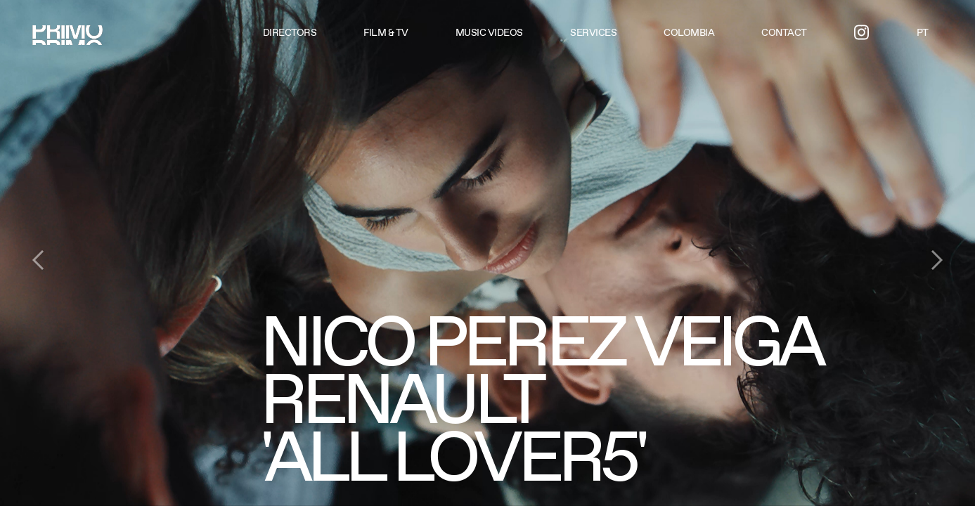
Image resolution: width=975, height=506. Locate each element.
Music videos (489, 32)
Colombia (689, 32)
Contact (784, 32)
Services (593, 32)
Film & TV (385, 32)
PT (923, 32)
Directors (290, 32)
